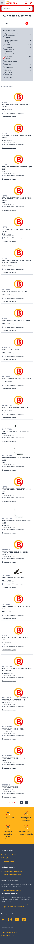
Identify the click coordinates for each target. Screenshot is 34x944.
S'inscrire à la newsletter (15, 907)
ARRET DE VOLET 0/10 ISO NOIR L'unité (15, 431)
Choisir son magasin (9, 117)
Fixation (7, 44)
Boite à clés (8, 77)
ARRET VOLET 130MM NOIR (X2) (13, 729)
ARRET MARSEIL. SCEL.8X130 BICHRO (15, 552)
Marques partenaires (10, 932)
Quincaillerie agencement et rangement (9, 49)
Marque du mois (8, 935)
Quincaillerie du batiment (9, 57)
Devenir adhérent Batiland (12, 874)
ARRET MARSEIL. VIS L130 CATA (13, 577)
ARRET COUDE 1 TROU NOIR (11, 349)
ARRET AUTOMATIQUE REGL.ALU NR (14, 291)
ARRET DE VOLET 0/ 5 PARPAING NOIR (15, 408)
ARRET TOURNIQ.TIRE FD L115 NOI (13, 700)
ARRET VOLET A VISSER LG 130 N (13, 758)
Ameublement (9, 67)
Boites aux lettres (10, 54)
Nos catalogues (8, 861)
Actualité (6, 858)
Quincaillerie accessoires (8, 73)
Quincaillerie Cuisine (11, 61)
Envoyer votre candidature (12, 891)
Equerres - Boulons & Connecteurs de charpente (11, 35)
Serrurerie (8, 70)
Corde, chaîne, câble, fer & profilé (11, 41)
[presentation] (2, 2)
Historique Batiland (9, 855)
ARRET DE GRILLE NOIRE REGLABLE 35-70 (16, 379)
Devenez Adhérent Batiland (12, 871)
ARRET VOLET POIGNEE (10, 787)
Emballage (8, 64)
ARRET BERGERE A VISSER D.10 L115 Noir (16, 320)
